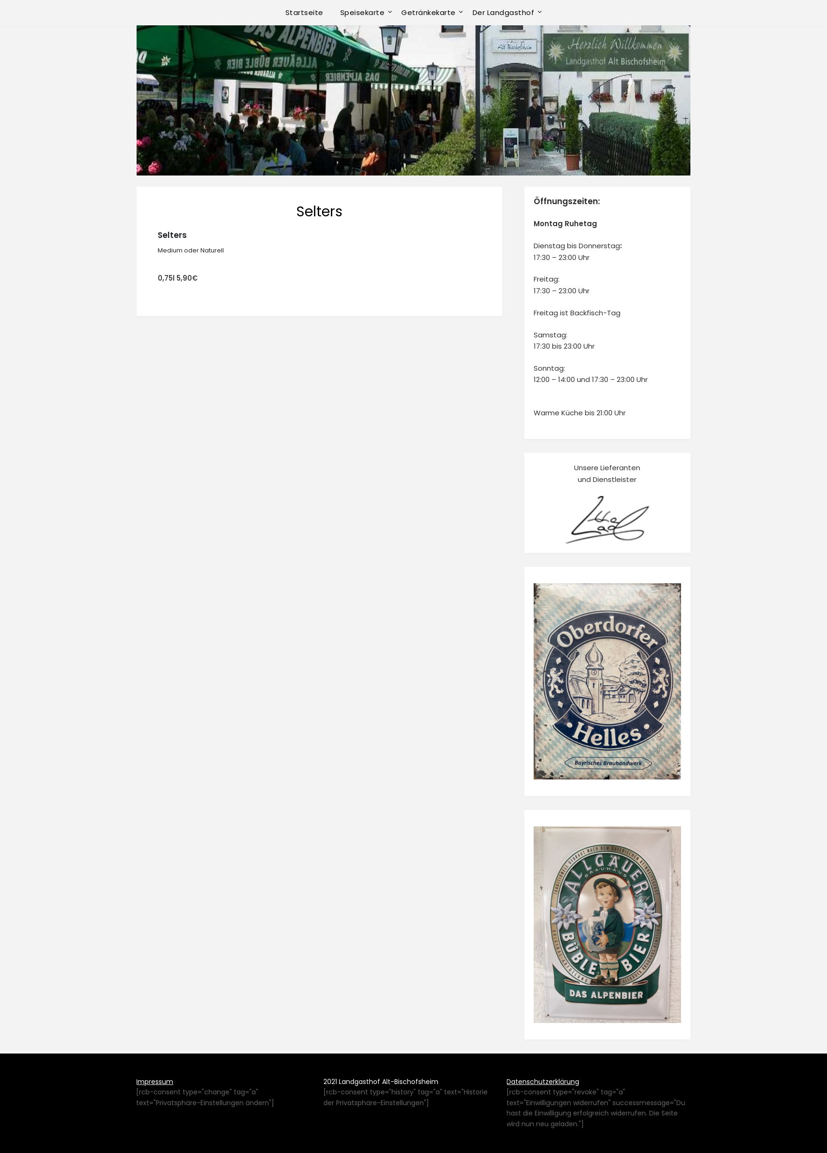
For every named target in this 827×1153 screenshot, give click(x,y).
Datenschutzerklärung (542, 1081)
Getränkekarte (428, 12)
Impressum (154, 1081)
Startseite (304, 12)
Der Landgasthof (504, 12)
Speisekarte (362, 12)
